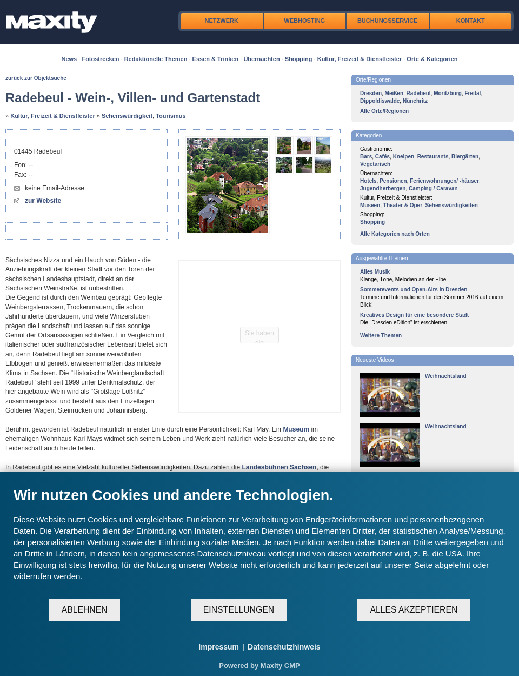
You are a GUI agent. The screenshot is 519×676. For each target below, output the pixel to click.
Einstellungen (238, 609)
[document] (259, 542)
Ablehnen (85, 609)
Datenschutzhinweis (284, 646)
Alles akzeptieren (413, 609)
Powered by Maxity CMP (259, 665)
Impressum (218, 646)
